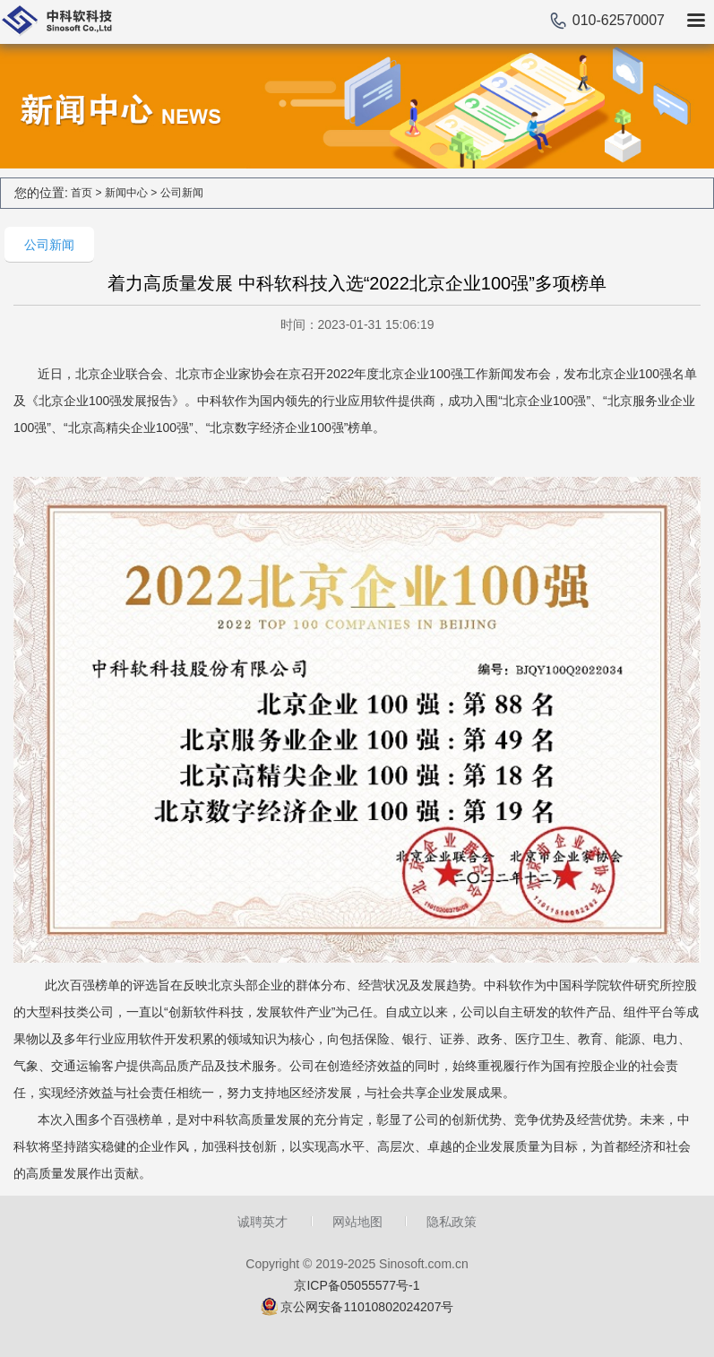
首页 (81, 192)
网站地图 (357, 1221)
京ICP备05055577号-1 (356, 1285)
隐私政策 (451, 1221)
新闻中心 (126, 192)
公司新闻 (181, 192)
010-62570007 (618, 20)
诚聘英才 (262, 1221)
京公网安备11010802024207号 (366, 1307)
